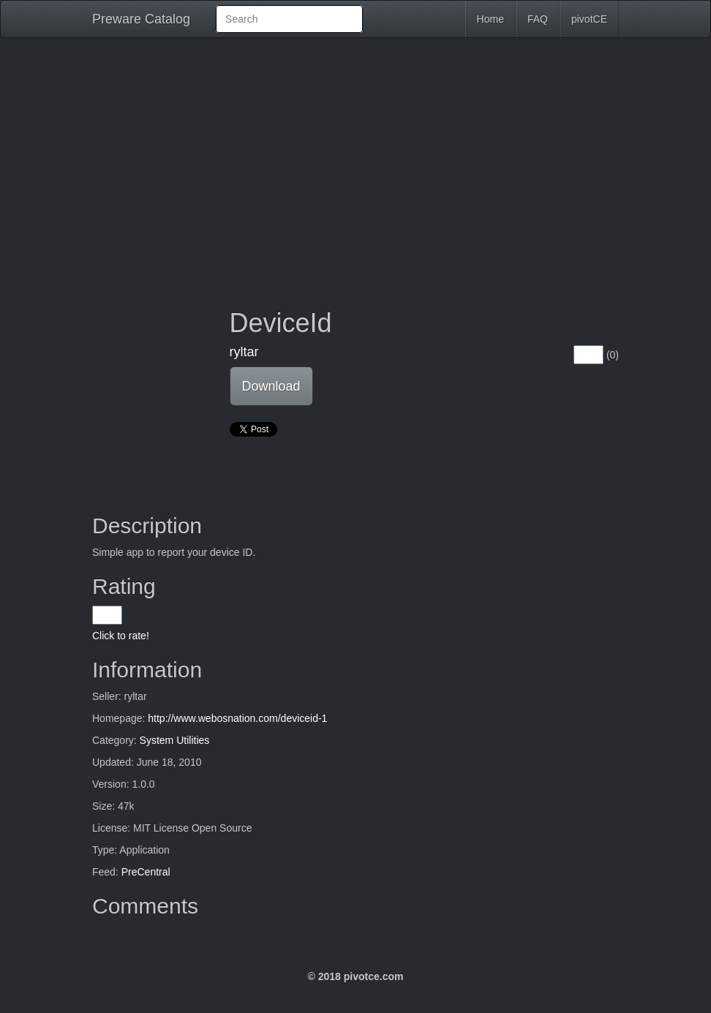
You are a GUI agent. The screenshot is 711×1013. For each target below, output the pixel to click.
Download (271, 386)
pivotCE (589, 19)
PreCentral (145, 872)
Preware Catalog (141, 19)
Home (490, 19)
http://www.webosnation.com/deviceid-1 (237, 718)
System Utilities (175, 740)
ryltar (244, 351)
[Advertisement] (355, 162)
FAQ (537, 19)
